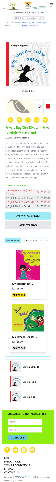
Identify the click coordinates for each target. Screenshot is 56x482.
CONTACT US (11, 472)
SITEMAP (9, 468)
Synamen (18, 480)
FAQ (6, 458)
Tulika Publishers (26, 477)
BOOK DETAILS (30, 240)
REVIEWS (44, 240)
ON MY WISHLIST (28, 216)
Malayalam (16, 23)
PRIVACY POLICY (13, 461)
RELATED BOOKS (13, 240)
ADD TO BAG (28, 225)
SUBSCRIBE (17, 437)
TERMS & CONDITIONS (17, 465)
